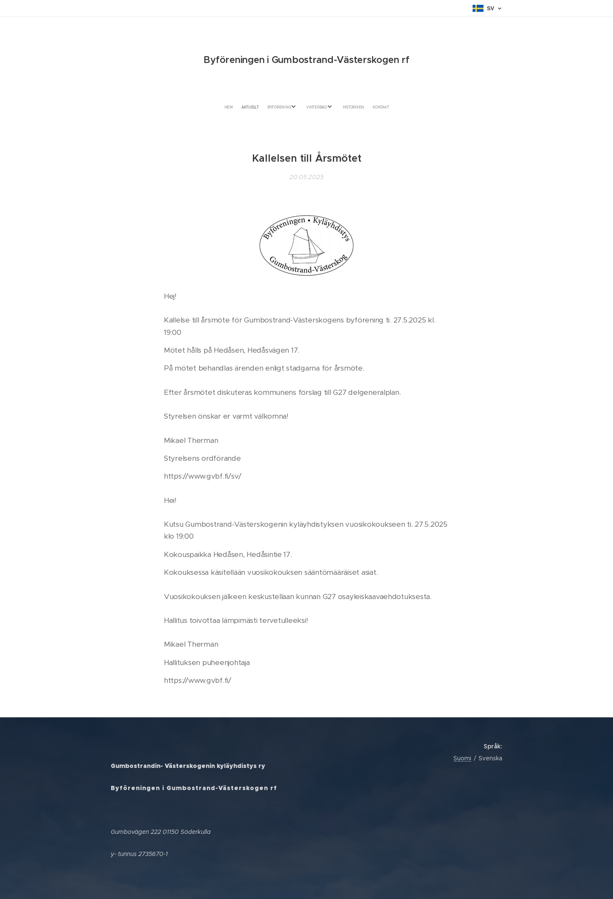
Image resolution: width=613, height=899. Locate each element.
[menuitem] (281, 107)
